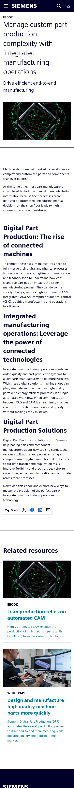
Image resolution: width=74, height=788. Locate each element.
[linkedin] (40, 510)
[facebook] (32, 510)
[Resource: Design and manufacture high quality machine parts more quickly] (37, 698)
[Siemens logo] (24, 6)
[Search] (59, 6)
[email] (48, 510)
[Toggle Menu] (6, 6)
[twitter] (24, 510)
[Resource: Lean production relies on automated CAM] (37, 601)
